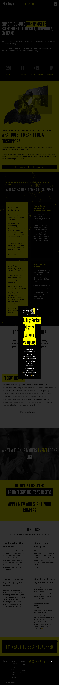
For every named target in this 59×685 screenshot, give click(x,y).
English (49, 661)
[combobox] (51, 661)
